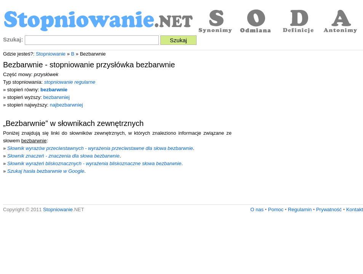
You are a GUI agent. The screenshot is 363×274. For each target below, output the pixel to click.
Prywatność (329, 209)
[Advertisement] (71, 129)
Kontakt (354, 209)
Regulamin (300, 209)
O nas (257, 209)
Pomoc (275, 209)
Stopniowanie (51, 54)
